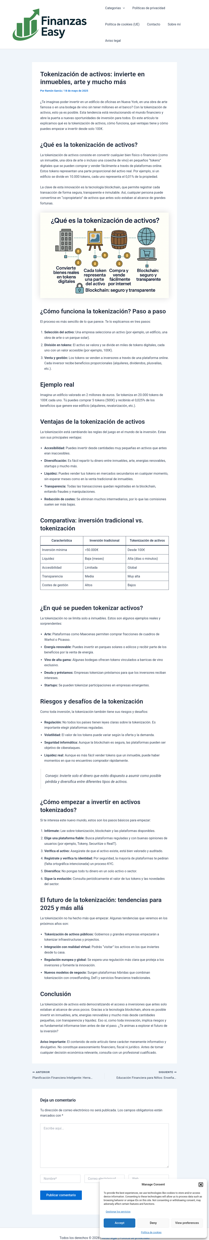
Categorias (115, 12)
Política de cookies (151, 1232)
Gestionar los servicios (118, 1211)
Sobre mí (172, 28)
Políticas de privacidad (147, 12)
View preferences (187, 1223)
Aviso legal (193, 28)
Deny (153, 1223)
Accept (119, 1223)
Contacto (152, 28)
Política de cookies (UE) (122, 28)
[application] (123, 12)
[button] (201, 1185)
